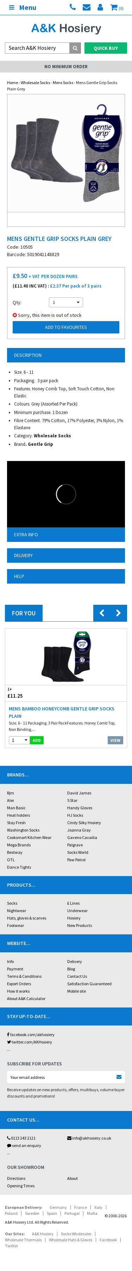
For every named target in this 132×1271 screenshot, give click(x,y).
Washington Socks (23, 830)
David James (79, 793)
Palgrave (75, 844)
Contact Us (77, 976)
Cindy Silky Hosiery (84, 822)
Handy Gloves (79, 807)
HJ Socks (75, 815)
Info (10, 961)
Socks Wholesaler (76, 1233)
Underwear (77, 910)
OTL (11, 859)
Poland (11, 1213)
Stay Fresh (16, 822)
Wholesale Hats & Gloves (70, 1239)
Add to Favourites (66, 327)
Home (12, 82)
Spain (52, 1213)
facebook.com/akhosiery (31, 1034)
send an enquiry (24, 1145)
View (115, 740)
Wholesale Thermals (23, 1239)
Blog (71, 968)
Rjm (10, 793)
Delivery (74, 961)
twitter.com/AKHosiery (29, 1042)
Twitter (11, 1245)
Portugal (72, 1213)
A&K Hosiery (43, 1233)
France (80, 1207)
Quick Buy (106, 48)
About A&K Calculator (26, 998)
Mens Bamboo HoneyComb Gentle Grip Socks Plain (61, 712)
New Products (79, 925)
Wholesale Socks (35, 82)
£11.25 (35, 692)
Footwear (15, 925)
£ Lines (73, 903)
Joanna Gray (79, 830)
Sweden (32, 1213)
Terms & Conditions (24, 976)
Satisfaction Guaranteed (89, 983)
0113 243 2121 (21, 1138)
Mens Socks (63, 82)
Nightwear (16, 910)
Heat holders (18, 815)
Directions (16, 1178)
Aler (10, 800)
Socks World (77, 852)
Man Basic (16, 807)
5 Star (72, 800)
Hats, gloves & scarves (26, 918)
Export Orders (19, 983)
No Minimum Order (66, 67)
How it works (18, 991)
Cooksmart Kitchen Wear (29, 837)
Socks (12, 903)
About (72, 1178)
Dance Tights (19, 867)
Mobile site (76, 991)
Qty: (17, 302)
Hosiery (74, 918)
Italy (98, 1207)
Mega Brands (19, 844)
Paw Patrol (76, 859)
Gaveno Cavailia (82, 837)
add (37, 740)
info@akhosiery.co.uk (89, 1138)
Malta (92, 1213)
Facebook (108, 1239)
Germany (58, 1207)
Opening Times (20, 1185)
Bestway (15, 852)
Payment (15, 968)
